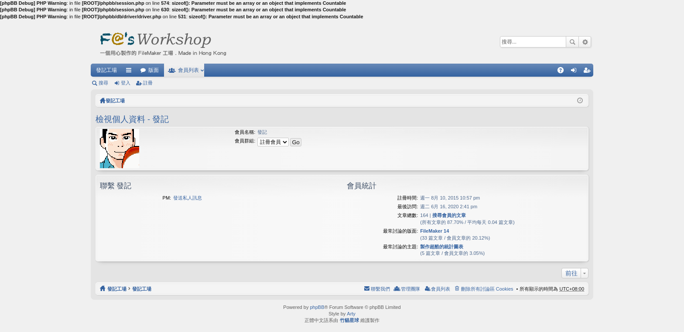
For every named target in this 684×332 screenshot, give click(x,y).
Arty (351, 313)
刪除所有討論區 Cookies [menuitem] (487, 288)
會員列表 (188, 70)
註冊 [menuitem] (589, 72)
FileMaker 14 (434, 231)
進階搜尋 (585, 42)
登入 (125, 82)
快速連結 (130, 72)
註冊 (148, 82)
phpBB (317, 307)
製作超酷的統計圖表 (441, 246)
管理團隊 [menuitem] (410, 288)
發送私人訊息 (187, 197)
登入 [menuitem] (575, 72)
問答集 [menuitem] (562, 72)
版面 (153, 70)
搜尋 (572, 42)
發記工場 (106, 70)
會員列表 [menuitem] (440, 288)
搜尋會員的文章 (449, 215)
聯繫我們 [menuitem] (380, 288)
